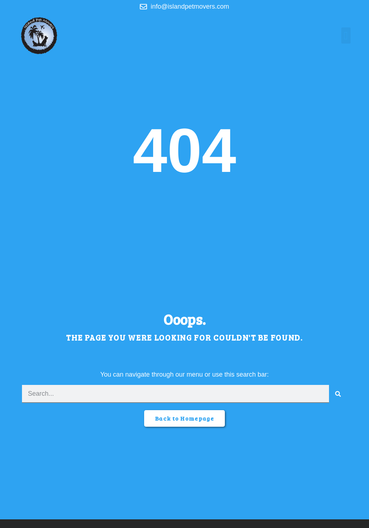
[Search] (338, 394)
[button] (346, 35)
